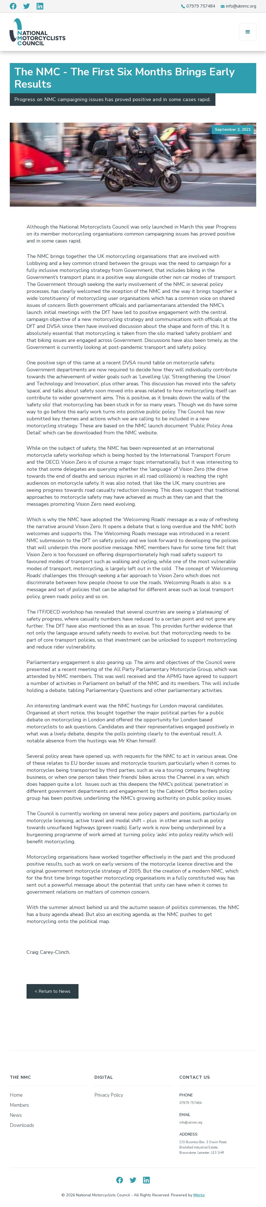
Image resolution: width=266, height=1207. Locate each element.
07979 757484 (200, 6)
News (16, 1115)
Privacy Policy (108, 1095)
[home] (37, 31)
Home (16, 1095)
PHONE (186, 1095)
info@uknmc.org (241, 6)
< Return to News (52, 991)
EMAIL (184, 1114)
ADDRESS (188, 1134)
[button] (247, 32)
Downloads (22, 1125)
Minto (199, 1195)
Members (19, 1105)
